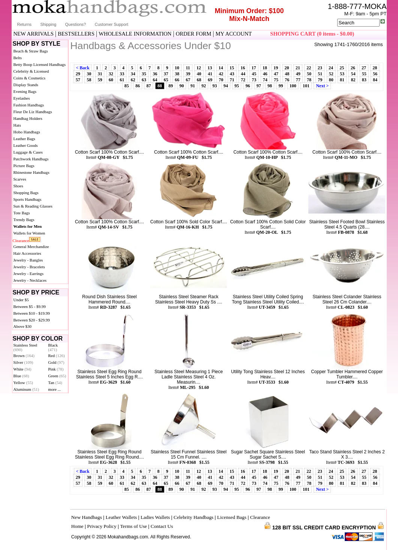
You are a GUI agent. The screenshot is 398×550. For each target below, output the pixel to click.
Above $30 (23, 326)
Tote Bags (22, 213)
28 (374, 67)
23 (320, 67)
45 (254, 73)
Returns (24, 24)
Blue (21, 376)
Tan (55, 382)
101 (306, 85)
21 (298, 67)
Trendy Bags (24, 219)
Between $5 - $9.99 (30, 306)
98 (269, 85)
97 (259, 85)
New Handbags (86, 517)
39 (188, 73)
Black (53, 347)
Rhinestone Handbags (32, 172)
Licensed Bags (231, 517)
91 (193, 85)
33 (122, 73)
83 (364, 79)
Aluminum (26, 389)
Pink (55, 369)
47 (276, 73)
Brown (24, 355)
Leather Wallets (121, 517)
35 (144, 73)
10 (177, 67)
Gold (56, 362)
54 (353, 73)
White (23, 369)
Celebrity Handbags (193, 517)
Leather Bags (24, 138)
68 (199, 79)
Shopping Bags (26, 192)
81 (342, 79)
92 (203, 85)
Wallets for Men (28, 226)
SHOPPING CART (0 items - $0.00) (312, 34)
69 (210, 79)
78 (309, 79)
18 (265, 67)
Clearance (21, 240)
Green (57, 376)
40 (199, 73)
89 (170, 85)
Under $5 (21, 299)
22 (308, 67)
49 (298, 73)
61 (122, 79)
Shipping (48, 24)
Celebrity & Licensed (31, 71)
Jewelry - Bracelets (29, 267)
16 (242, 67)
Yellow (23, 382)
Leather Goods (26, 145)
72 (243, 79)
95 (236, 85)
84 (375, 79)
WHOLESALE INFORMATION (135, 34)
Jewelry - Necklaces (30, 280)
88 (160, 85)
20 (287, 67)
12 (199, 67)
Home (77, 526)
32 (111, 73)
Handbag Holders (28, 118)
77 (298, 79)
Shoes (18, 186)
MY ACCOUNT (233, 34)
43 (232, 73)
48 (287, 73)
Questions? (75, 24)
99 (280, 85)
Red (56, 355)
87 (148, 85)
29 (78, 73)
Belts (18, 57)
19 (275, 67)
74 (265, 79)
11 (188, 67)
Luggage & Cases (28, 152)
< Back (83, 67)
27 (364, 67)
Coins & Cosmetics (30, 78)
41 (210, 73)
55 (364, 73)
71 (232, 79)
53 (342, 73)
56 (375, 73)
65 (166, 79)
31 (100, 73)
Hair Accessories (27, 253)
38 (177, 73)
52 (331, 73)
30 (89, 73)
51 (320, 73)
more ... (54, 389)
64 (155, 79)
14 (221, 67)
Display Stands (26, 84)
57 (78, 79)
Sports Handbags (28, 199)
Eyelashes (22, 98)
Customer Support (111, 24)
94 (226, 85)
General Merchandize (31, 246)
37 (166, 73)
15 (232, 67)
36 (155, 73)
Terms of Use (133, 526)
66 (177, 79)
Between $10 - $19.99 (32, 313)
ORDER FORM (193, 34)
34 (133, 73)
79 (320, 79)
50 (309, 73)
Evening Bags (25, 91)
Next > (322, 85)
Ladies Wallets (155, 517)
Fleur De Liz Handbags (33, 111)
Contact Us (162, 526)
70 (221, 79)
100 (293, 85)
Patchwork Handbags (31, 159)
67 (188, 79)
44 (243, 73)
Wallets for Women (29, 233)
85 (127, 85)
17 (254, 67)
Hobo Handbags (27, 132)
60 (111, 79)
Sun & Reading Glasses (33, 206)
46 (265, 73)
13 (209, 67)
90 (181, 85)
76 (287, 79)
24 (331, 67)
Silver (23, 362)
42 (221, 73)
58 (89, 79)
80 (331, 79)
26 (353, 67)
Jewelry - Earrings (29, 273)
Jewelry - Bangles (28, 260)
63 (144, 79)
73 (254, 79)
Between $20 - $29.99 (32, 320)
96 (247, 85)
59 (100, 79)
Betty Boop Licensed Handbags (40, 64)
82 (353, 79)
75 (276, 79)
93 (214, 85)
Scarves (20, 179)
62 (133, 79)
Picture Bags (24, 165)
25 (341, 67)
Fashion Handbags (29, 105)
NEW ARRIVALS (34, 34)
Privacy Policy (101, 526)
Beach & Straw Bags (31, 51)
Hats (17, 125)
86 (137, 85)
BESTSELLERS (76, 34)
